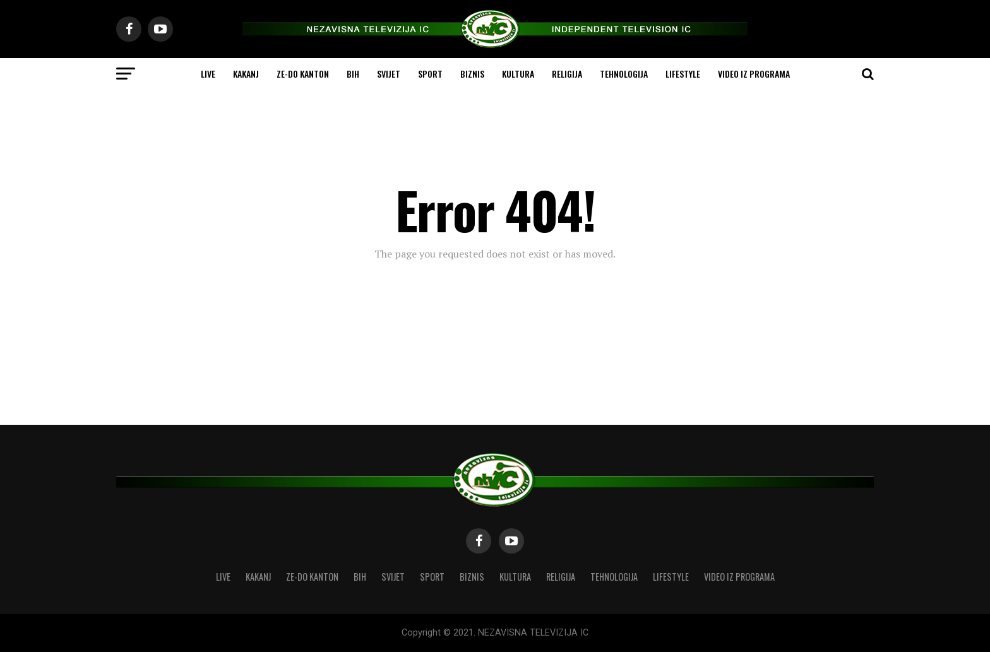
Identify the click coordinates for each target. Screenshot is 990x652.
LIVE (208, 73)
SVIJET (388, 73)
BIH (353, 73)
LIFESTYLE (682, 73)
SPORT (430, 73)
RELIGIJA (567, 73)
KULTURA (518, 73)
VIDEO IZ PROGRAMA (754, 73)
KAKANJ (246, 73)
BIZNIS (472, 73)
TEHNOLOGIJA (624, 73)
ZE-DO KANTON (303, 73)
